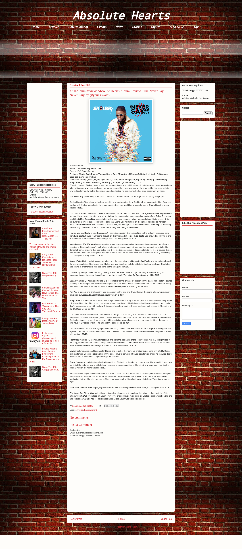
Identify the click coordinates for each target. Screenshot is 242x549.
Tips (197, 27)
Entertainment (78, 27)
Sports (155, 27)
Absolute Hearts (121, 15)
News (119, 27)
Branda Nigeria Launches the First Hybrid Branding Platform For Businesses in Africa (44, 355)
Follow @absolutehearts (41, 211)
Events (102, 27)
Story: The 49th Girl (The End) (49, 274)
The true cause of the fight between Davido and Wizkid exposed (42, 247)
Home (36, 27)
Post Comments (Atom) (127, 527)
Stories (137, 27)
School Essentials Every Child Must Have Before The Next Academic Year (50, 292)
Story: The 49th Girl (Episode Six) (50, 368)
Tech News (177, 27)
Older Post (166, 519)
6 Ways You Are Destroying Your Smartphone (50, 321)
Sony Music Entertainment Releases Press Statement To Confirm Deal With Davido (43, 261)
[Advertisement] (119, 56)
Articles (54, 27)
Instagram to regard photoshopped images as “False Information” (50, 338)
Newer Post (76, 519)
